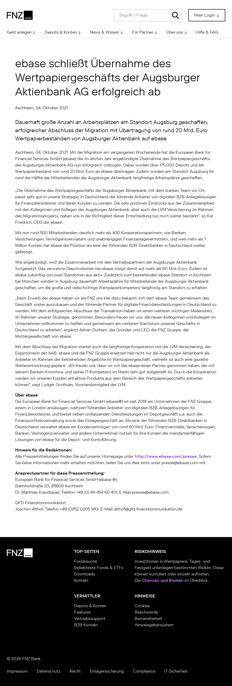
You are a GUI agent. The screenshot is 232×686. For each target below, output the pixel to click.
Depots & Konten (90, 605)
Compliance (144, 671)
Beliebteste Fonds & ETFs (98, 567)
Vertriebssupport (89, 618)
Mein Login (205, 15)
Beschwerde (146, 612)
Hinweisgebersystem (154, 624)
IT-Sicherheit (176, 671)
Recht (75, 671)
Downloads (84, 574)
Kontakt (81, 580)
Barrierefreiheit (148, 618)
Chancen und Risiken (162, 580)
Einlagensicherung (107, 671)
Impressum (17, 671)
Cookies (142, 605)
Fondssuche (85, 561)
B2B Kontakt (86, 624)
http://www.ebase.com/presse (166, 456)
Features (82, 612)
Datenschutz (48, 671)
